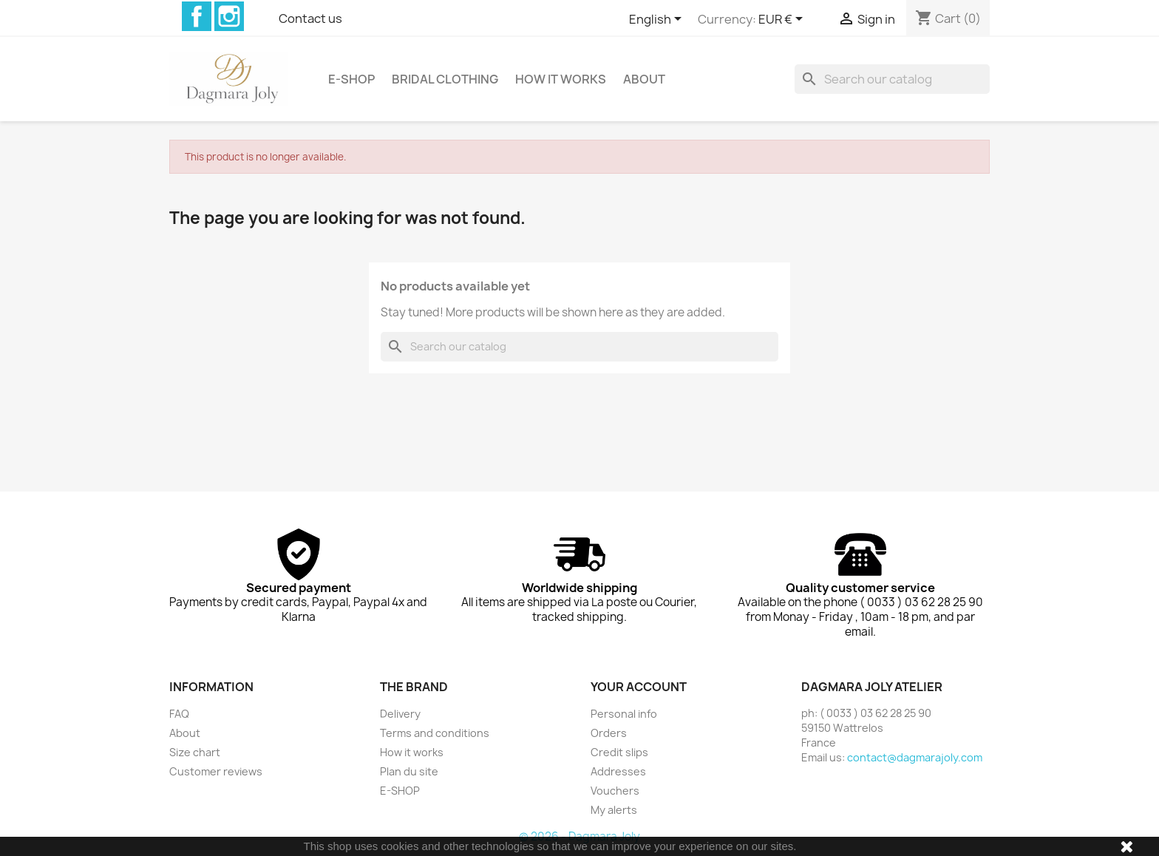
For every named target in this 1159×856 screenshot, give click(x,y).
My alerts (614, 810)
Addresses (618, 771)
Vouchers (615, 791)
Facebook (196, 16)
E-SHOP (351, 79)
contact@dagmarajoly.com (914, 757)
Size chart (194, 752)
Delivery (400, 714)
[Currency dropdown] (783, 20)
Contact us (310, 18)
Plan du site (409, 771)
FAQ (179, 714)
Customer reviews (215, 771)
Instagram (229, 16)
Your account (639, 687)
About (644, 79)
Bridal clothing (445, 79)
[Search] (892, 79)
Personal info (624, 714)
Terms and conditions (434, 733)
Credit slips (619, 752)
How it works (560, 79)
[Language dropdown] (658, 20)
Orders (609, 733)
